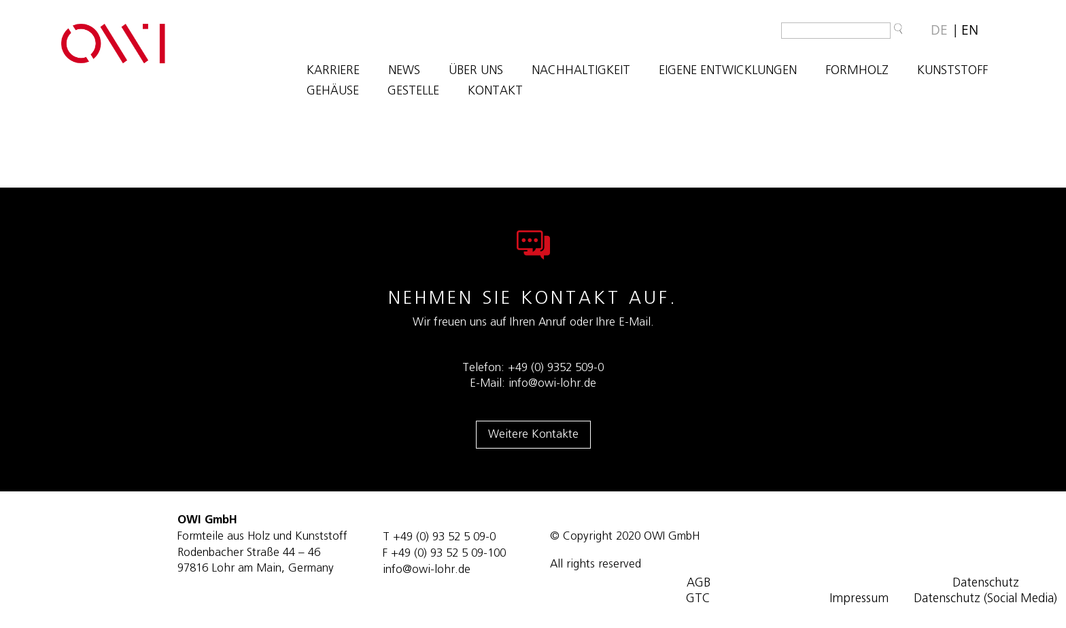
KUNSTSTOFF (952, 71)
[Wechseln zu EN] (970, 30)
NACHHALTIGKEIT (581, 71)
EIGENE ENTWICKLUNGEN (728, 71)
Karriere (333, 71)
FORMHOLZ (857, 71)
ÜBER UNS (476, 71)
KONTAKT (495, 91)
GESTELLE (413, 91)
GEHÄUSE (333, 91)
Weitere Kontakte (533, 434)
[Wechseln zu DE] (939, 30)
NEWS (404, 71)
